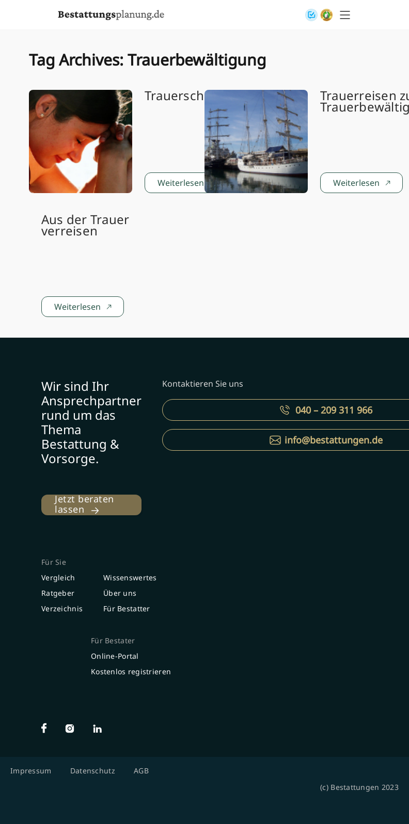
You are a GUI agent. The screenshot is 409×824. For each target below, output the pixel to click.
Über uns (119, 593)
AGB (141, 770)
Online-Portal (115, 656)
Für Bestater (113, 640)
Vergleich (58, 577)
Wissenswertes (130, 577)
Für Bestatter (126, 608)
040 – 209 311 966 (333, 410)
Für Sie (53, 562)
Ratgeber (57, 593)
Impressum (31, 770)
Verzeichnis (62, 608)
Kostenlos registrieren (131, 671)
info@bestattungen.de (334, 440)
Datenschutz (92, 770)
